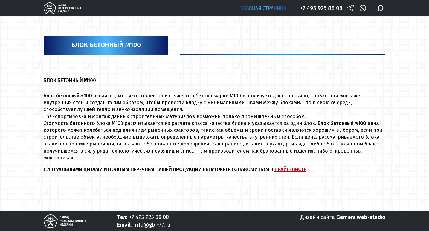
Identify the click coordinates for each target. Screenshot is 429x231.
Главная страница (263, 8)
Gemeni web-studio (360, 217)
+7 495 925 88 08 (321, 8)
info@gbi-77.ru (151, 224)
